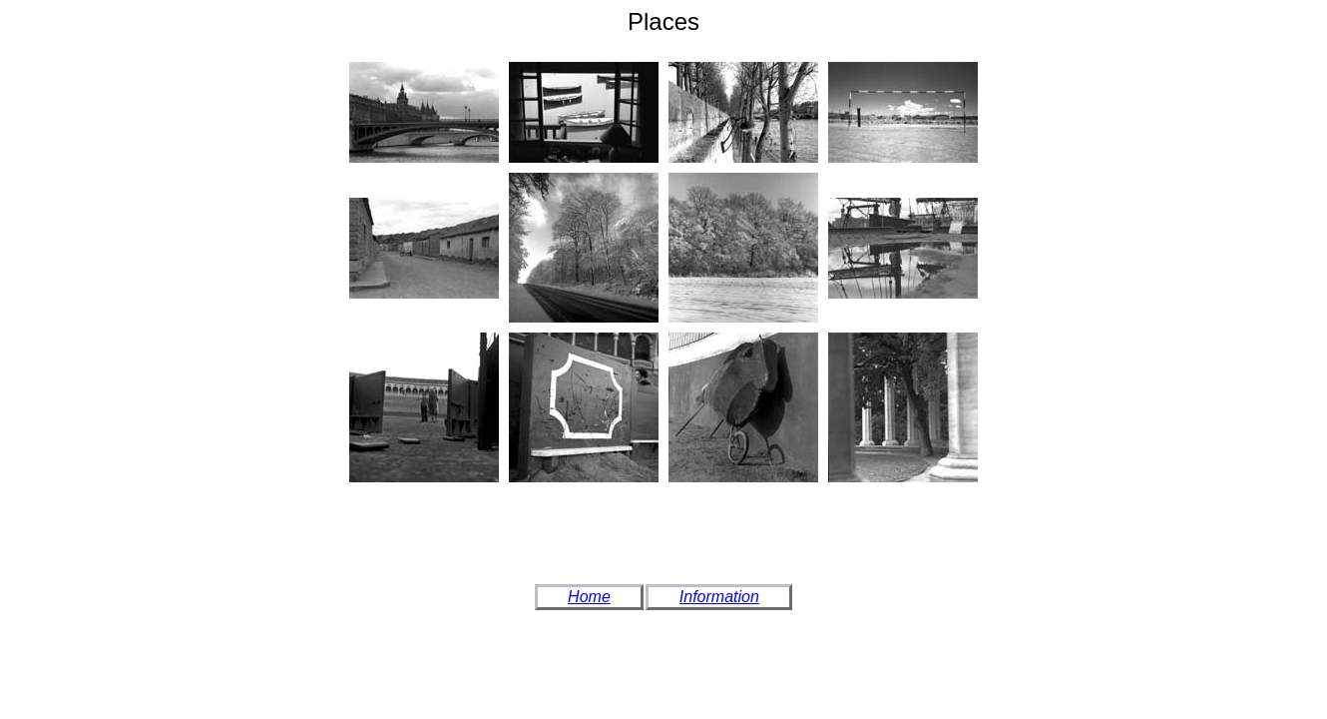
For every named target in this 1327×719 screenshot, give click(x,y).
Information (719, 596)
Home (589, 596)
